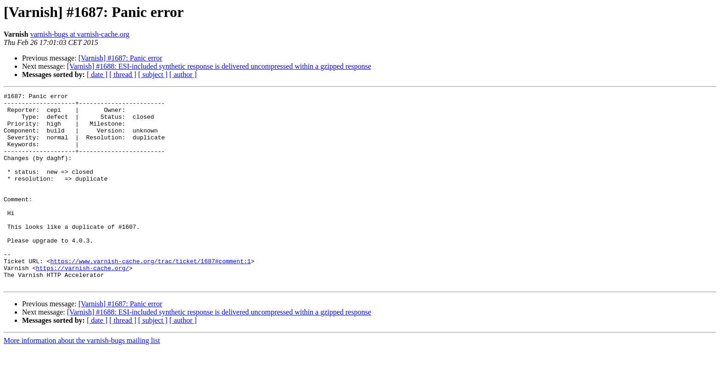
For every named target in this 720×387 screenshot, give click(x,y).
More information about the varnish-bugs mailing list (82, 379)
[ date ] (97, 74)
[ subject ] (153, 74)
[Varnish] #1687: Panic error (121, 58)
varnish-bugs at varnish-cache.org (79, 34)
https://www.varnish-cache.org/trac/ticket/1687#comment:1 (150, 295)
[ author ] (183, 74)
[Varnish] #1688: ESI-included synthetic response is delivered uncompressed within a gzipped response (219, 66)
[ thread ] (122, 74)
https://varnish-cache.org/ (82, 303)
